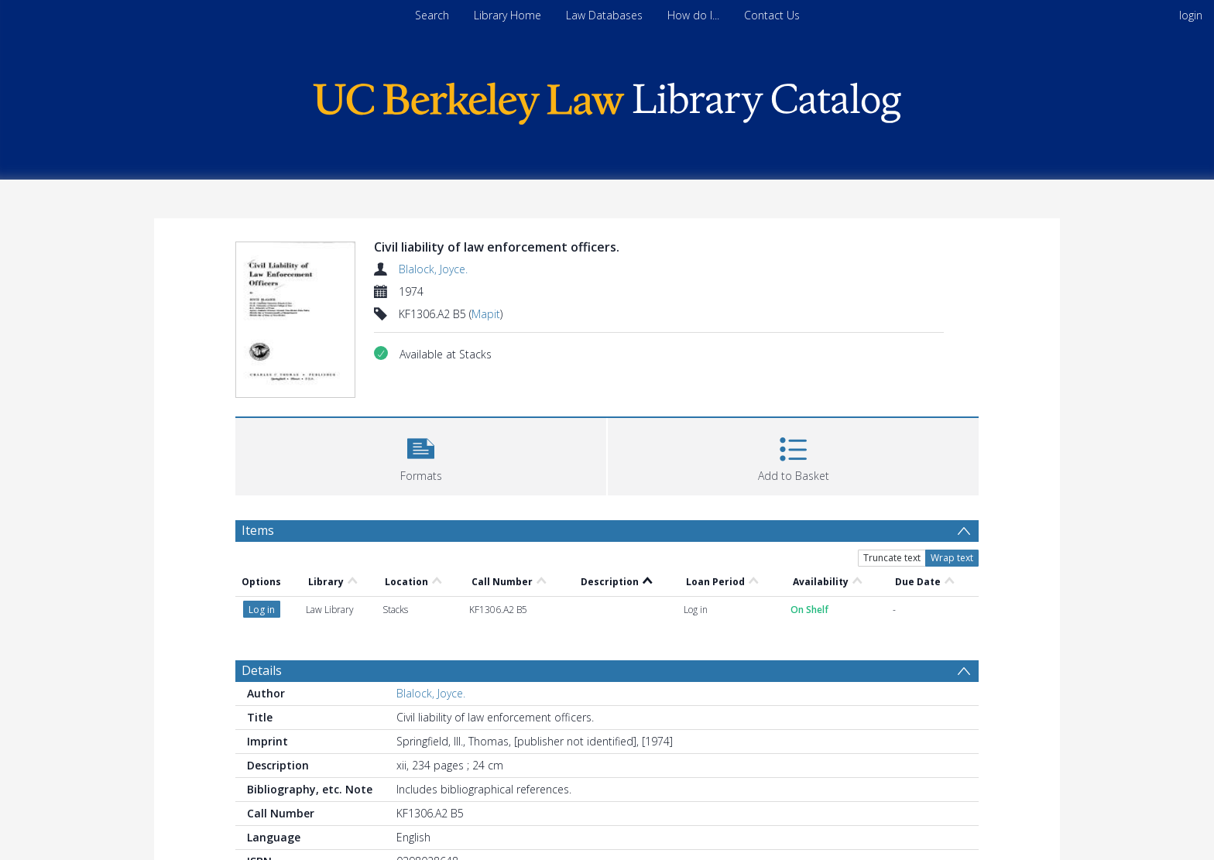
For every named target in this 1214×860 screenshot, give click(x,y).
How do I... (693, 15)
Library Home (507, 15)
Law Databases (604, 15)
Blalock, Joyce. (433, 269)
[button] (420, 455)
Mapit (486, 314)
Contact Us (772, 15)
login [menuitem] (1190, 15)
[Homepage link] (607, 99)
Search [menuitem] (432, 15)
